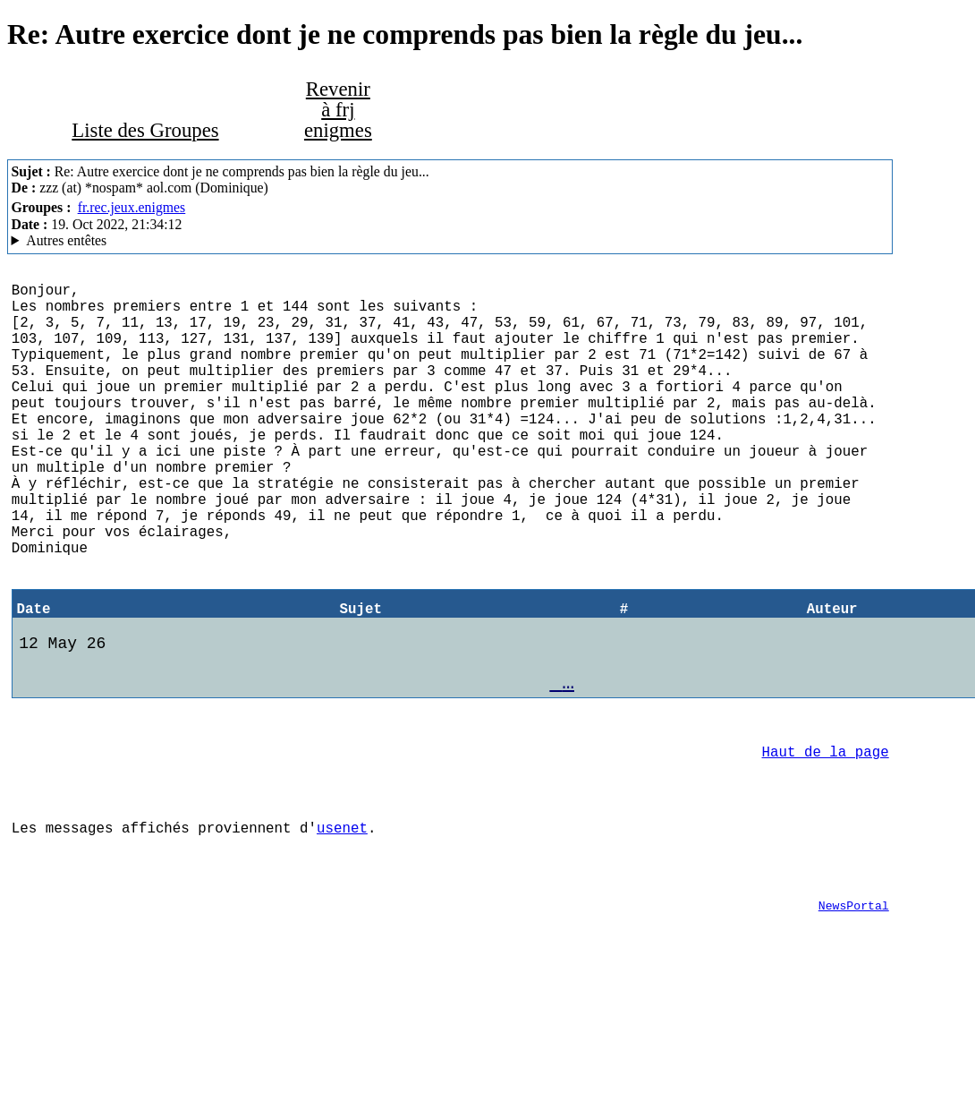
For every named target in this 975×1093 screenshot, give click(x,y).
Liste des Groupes (145, 130)
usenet (342, 925)
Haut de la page (825, 839)
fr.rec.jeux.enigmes (132, 207)
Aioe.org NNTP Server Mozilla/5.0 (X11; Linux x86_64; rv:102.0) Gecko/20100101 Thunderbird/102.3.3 (450, 241)
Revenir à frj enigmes (338, 109)
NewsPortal (853, 1014)
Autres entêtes (66, 240)
